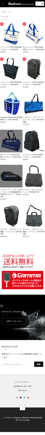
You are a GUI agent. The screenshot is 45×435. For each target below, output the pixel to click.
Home (4, 12)
